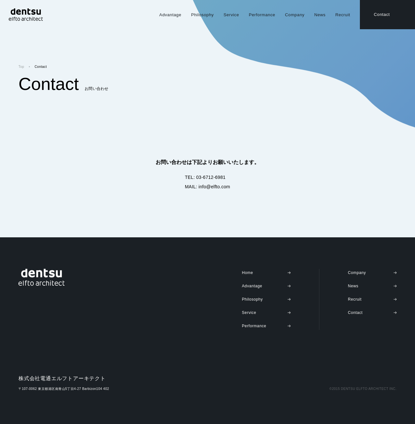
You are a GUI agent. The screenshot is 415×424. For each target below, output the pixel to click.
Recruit (342, 14)
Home (247, 272)
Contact (382, 14)
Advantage (170, 14)
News (320, 14)
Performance (262, 14)
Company (294, 14)
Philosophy (202, 14)
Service (231, 14)
